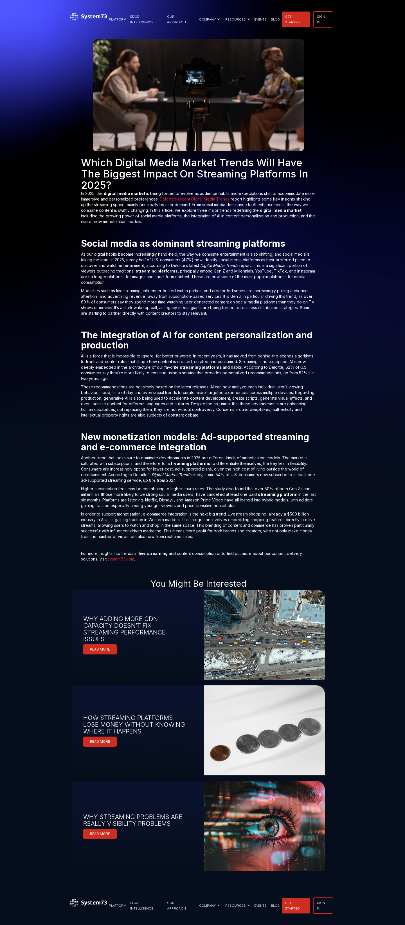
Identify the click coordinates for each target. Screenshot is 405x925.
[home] (88, 19)
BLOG (275, 19)
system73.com (121, 559)
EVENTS (260, 19)
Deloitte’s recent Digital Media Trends (195, 199)
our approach (176, 19)
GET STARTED (292, 19)
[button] (209, 19)
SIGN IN (321, 19)
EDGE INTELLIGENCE (141, 19)
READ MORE (100, 649)
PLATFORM (117, 19)
